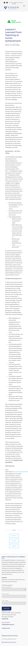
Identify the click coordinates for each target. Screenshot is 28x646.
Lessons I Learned (15, 45)
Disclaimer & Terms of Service (10, 635)
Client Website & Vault (16, 2)
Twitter (14, 540)
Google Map (5, 618)
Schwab (14, 3)
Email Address (7, 587)
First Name (5, 593)
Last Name (5, 600)
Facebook (14, 535)
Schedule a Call (6, 628)
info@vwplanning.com (8, 624)
